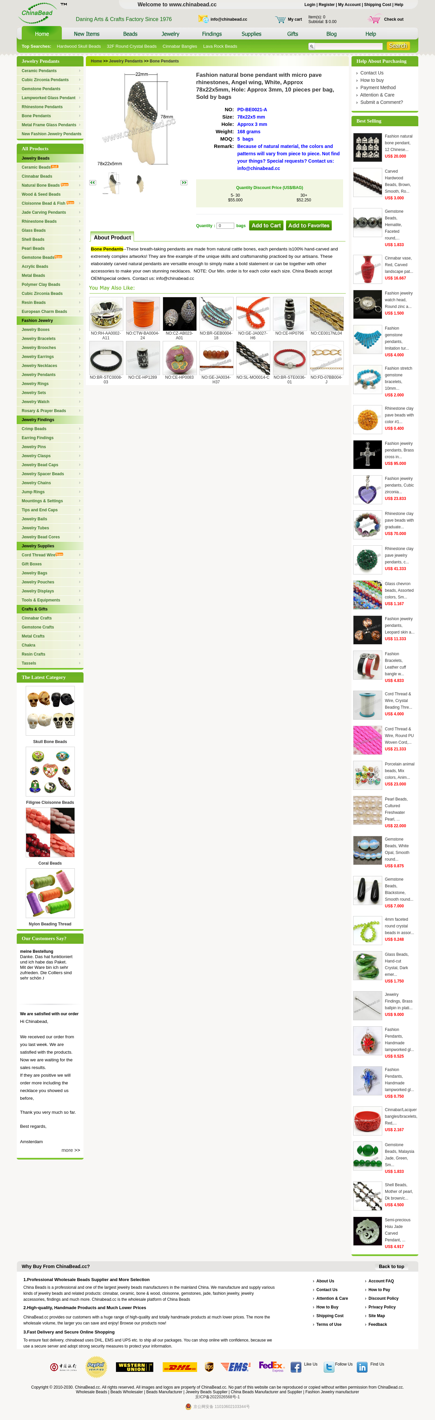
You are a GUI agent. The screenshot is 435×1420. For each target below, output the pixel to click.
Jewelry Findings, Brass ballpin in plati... (399, 1001)
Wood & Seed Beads (41, 194)
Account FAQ (381, 1281)
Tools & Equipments (41, 600)
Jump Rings (33, 492)
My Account (349, 4)
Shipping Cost (377, 4)
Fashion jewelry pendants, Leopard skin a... (400, 625)
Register (327, 4)
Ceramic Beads (40, 167)
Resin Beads (34, 302)
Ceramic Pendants (39, 70)
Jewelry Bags (34, 573)
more (67, 1150)
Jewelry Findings (38, 419)
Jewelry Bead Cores (41, 537)
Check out (394, 19)
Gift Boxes (32, 564)
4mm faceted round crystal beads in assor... (399, 926)
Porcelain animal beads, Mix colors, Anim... (400, 771)
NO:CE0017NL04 (326, 333)
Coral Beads (50, 863)
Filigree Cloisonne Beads (50, 802)
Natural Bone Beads (45, 185)
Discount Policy (384, 1298)
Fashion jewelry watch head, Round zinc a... (399, 300)
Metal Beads (33, 275)
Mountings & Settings (42, 501)
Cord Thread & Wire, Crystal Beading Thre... (398, 701)
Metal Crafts (33, 636)
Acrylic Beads (35, 266)
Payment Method (378, 87)
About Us (325, 1281)
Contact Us (372, 72)
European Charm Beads (44, 311)
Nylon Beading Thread (50, 924)
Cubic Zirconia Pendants (45, 79)
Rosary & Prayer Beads (44, 410)
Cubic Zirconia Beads (42, 293)
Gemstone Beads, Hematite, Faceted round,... (394, 224)
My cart (295, 19)
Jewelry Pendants (38, 374)
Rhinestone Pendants (42, 107)
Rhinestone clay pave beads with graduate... (399, 520)
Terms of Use (328, 1324)
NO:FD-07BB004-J (326, 379)
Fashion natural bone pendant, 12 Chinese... (399, 143)
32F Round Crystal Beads (132, 46)
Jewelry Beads (35, 158)
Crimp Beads (34, 428)
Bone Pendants (36, 116)
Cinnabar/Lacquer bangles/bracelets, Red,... (401, 1116)
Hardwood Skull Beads (79, 46)
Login (309, 4)
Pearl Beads (33, 248)
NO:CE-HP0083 (179, 377)
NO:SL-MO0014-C (253, 377)
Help (399, 4)
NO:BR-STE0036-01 (290, 379)
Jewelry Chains (36, 483)
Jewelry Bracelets (38, 338)
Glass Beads (34, 230)
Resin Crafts (33, 654)
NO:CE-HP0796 (289, 333)
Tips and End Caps (40, 510)
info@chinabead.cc (228, 19)
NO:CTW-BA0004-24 (142, 335)
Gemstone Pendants (41, 88)
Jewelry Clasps (36, 456)
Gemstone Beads (42, 257)
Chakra (28, 645)
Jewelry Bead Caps (40, 465)
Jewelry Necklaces (39, 365)
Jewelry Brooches (39, 347)
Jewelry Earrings (38, 356)
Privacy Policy (382, 1307)
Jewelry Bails (34, 519)
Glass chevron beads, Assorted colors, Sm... (399, 590)
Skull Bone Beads (50, 741)
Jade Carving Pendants (44, 212)
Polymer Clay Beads (41, 284)
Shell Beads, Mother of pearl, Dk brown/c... (399, 1192)
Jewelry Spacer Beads (43, 474)
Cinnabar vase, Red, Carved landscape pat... (399, 265)
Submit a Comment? (381, 102)
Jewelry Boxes (35, 329)
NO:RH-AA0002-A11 (106, 335)
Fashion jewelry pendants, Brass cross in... (399, 450)
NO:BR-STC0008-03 (106, 379)
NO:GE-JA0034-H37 (216, 379)
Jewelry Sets (34, 392)
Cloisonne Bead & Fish (48, 203)
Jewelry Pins (34, 447)
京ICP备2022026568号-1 (217, 1397)
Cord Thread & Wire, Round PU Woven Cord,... (399, 736)
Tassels (29, 663)
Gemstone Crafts (38, 627)
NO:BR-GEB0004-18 (216, 335)
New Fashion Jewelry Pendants (52, 134)
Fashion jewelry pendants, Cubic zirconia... (399, 485)
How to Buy (327, 1307)
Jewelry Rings (35, 383)
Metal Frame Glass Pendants (49, 125)
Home (96, 61)
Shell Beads (33, 239)
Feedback (378, 1324)
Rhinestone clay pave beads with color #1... (399, 415)
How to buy (372, 80)
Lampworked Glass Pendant (49, 98)
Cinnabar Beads (37, 176)
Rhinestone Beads (39, 221)
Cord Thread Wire (42, 555)
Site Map (377, 1315)
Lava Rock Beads (220, 46)
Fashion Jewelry (37, 320)
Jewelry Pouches (38, 582)
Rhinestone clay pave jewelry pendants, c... (399, 555)
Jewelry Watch (35, 401)
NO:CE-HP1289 (142, 377)
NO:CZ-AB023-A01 (179, 335)
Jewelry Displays (38, 591)
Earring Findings (37, 437)
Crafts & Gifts (34, 609)
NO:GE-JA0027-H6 (252, 335)
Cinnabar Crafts (37, 618)
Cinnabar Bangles (180, 46)
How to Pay (379, 1289)
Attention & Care (377, 95)
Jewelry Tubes (35, 528)
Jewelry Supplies (38, 546)
